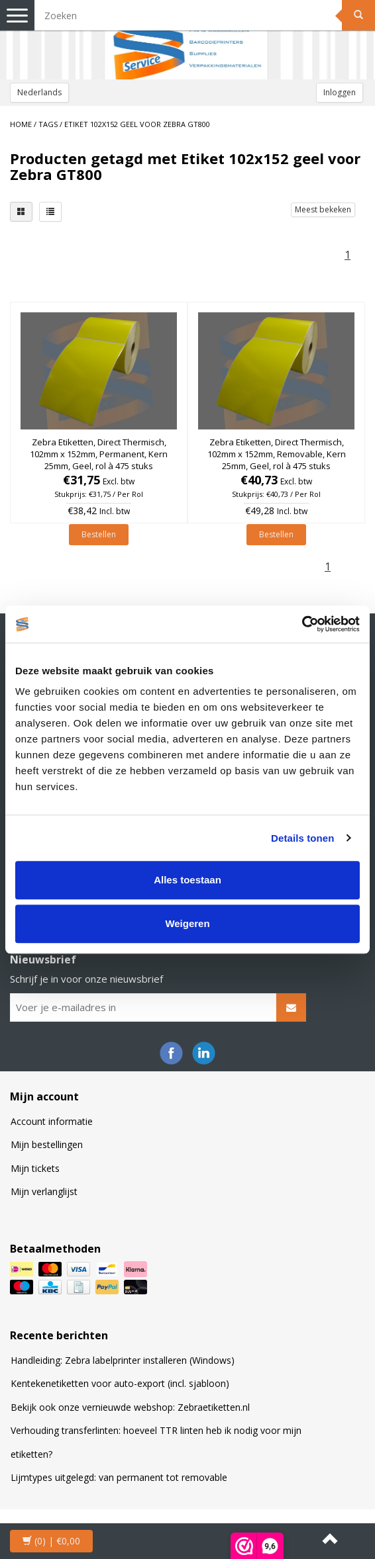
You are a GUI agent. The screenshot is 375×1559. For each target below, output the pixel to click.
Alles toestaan (187, 879)
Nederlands (39, 92)
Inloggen (339, 92)
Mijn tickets (35, 1168)
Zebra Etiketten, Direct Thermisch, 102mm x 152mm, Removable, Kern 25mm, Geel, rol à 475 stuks (276, 454)
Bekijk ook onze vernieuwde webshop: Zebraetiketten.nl (130, 1407)
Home (21, 124)
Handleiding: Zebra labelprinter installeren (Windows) (123, 1360)
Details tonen (302, 838)
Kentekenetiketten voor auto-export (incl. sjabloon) (120, 1383)
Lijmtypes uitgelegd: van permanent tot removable (119, 1477)
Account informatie (52, 1121)
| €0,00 (51, 1541)
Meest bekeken (323, 209)
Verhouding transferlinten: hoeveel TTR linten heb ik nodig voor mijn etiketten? (156, 1442)
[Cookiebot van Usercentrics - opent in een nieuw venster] (302, 624)
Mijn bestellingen (47, 1144)
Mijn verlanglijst (44, 1191)
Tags (48, 124)
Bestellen (98, 534)
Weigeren (187, 923)
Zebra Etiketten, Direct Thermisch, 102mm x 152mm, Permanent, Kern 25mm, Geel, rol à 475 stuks (99, 454)
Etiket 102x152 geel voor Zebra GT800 (137, 124)
